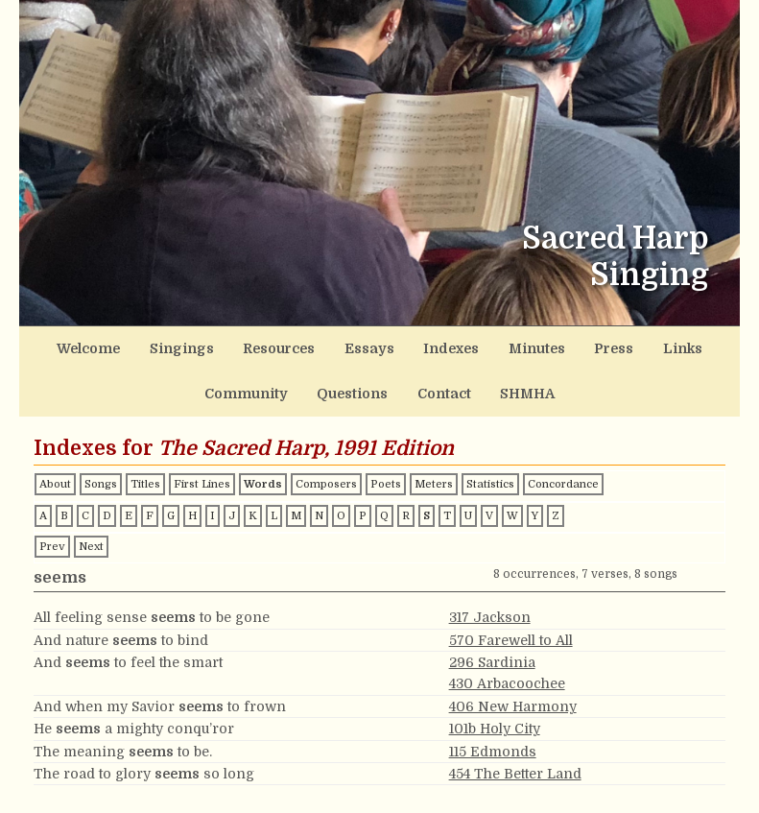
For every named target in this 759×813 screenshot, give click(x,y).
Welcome (84, 345)
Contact (387, 384)
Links (593, 345)
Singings (162, 345)
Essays (324, 345)
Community (669, 345)
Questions (307, 384)
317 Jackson (490, 605)
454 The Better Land (515, 762)
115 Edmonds (492, 739)
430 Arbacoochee (507, 672)
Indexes (395, 345)
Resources (245, 345)
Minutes (468, 345)
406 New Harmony (513, 695)
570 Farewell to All (511, 627)
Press (535, 345)
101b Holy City (494, 717)
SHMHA (460, 384)
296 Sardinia (492, 650)
